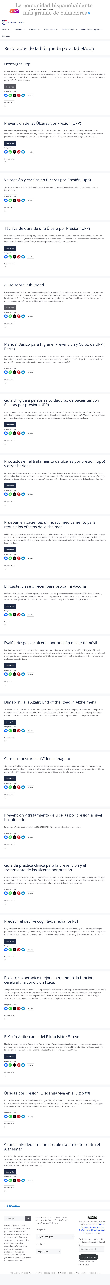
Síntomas (35, 29)
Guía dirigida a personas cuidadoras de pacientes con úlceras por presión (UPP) (51, 402)
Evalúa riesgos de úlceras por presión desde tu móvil (50, 642)
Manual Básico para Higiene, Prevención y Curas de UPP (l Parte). (55, 346)
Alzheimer (20, 29)
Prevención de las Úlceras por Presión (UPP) (42, 123)
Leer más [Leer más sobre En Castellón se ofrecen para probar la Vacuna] (10, 606)
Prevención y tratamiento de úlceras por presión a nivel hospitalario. (53, 817)
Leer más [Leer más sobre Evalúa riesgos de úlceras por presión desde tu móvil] (10, 665)
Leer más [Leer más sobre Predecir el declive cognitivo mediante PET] (10, 941)
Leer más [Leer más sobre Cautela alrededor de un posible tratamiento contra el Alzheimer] (10, 1172)
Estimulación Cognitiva (93, 29)
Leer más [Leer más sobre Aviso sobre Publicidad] (10, 308)
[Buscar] (28, 1218)
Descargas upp (17, 63)
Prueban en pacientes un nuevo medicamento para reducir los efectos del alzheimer (49, 524)
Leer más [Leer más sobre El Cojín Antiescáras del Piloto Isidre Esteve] (10, 1056)
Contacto (6, 36)
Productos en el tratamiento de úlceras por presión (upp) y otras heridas (54, 463)
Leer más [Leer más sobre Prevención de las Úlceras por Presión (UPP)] (10, 143)
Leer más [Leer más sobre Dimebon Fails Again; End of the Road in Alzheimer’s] (10, 722)
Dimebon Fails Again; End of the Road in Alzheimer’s (50, 702)
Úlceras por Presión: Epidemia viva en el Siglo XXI (47, 1093)
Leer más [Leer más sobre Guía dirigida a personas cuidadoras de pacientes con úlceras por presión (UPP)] (10, 424)
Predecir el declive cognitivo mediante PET (41, 921)
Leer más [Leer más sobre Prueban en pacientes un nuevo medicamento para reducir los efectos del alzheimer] (10, 549)
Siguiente (14, 1205)
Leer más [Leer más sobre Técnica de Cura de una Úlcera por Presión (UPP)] (10, 248)
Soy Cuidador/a (70, 29)
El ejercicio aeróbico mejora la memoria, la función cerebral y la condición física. (48, 980)
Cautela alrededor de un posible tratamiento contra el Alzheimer (52, 1147)
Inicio (6, 29)
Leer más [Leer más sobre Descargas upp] (10, 87)
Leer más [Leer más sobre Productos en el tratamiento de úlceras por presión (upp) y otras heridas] (10, 486)
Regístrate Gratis (88, 1257)
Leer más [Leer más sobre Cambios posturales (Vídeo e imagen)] (10, 778)
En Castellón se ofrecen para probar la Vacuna (45, 586)
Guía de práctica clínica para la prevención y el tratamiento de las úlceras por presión (45, 867)
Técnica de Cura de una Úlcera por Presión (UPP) (47, 228)
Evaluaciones (52, 29)
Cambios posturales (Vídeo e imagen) (37, 758)
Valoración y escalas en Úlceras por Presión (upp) (47, 179)
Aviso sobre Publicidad (24, 284)
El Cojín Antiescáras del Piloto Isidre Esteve (41, 1036)
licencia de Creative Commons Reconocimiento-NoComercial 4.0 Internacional (92, 1227)
